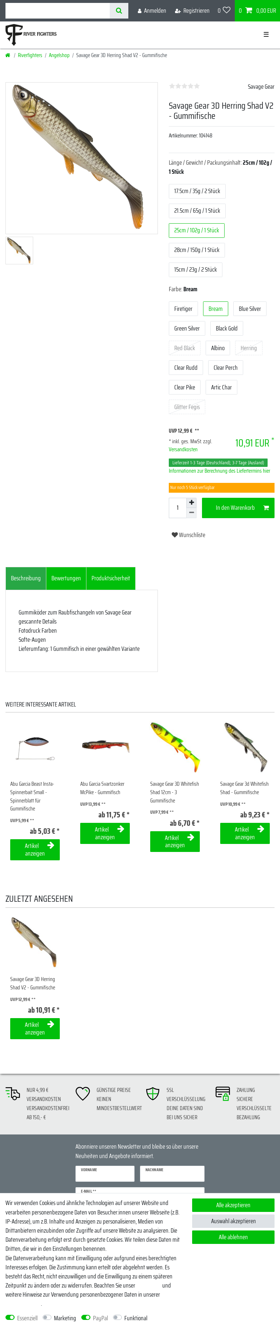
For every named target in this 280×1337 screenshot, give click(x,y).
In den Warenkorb (242, 507)
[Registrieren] (192, 10)
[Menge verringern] (191, 513)
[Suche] (119, 11)
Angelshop (59, 55)
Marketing (65, 1318)
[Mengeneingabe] (177, 508)
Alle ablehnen (233, 1237)
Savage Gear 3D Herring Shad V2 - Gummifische (32, 983)
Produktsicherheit (111, 578)
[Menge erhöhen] (191, 503)
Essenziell (27, 1318)
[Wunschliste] (224, 10)
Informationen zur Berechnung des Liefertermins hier (219, 471)
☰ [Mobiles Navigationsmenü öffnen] (266, 34)
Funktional (135, 1318)
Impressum (148, 1285)
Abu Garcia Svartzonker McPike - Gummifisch (102, 788)
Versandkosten (183, 449)
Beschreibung (26, 578)
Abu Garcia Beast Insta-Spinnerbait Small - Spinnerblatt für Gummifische (32, 796)
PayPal (100, 1318)
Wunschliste (188, 535)
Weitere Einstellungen (28, 1327)
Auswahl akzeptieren (233, 1221)
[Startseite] (8, 55)
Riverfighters (30, 55)
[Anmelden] (152, 10)
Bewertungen (66, 578)
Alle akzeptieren (233, 1205)
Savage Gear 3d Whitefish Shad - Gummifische (244, 788)
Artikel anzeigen (39, 849)
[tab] (25, 578)
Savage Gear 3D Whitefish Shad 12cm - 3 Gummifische (174, 792)
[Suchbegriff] (57, 11)
